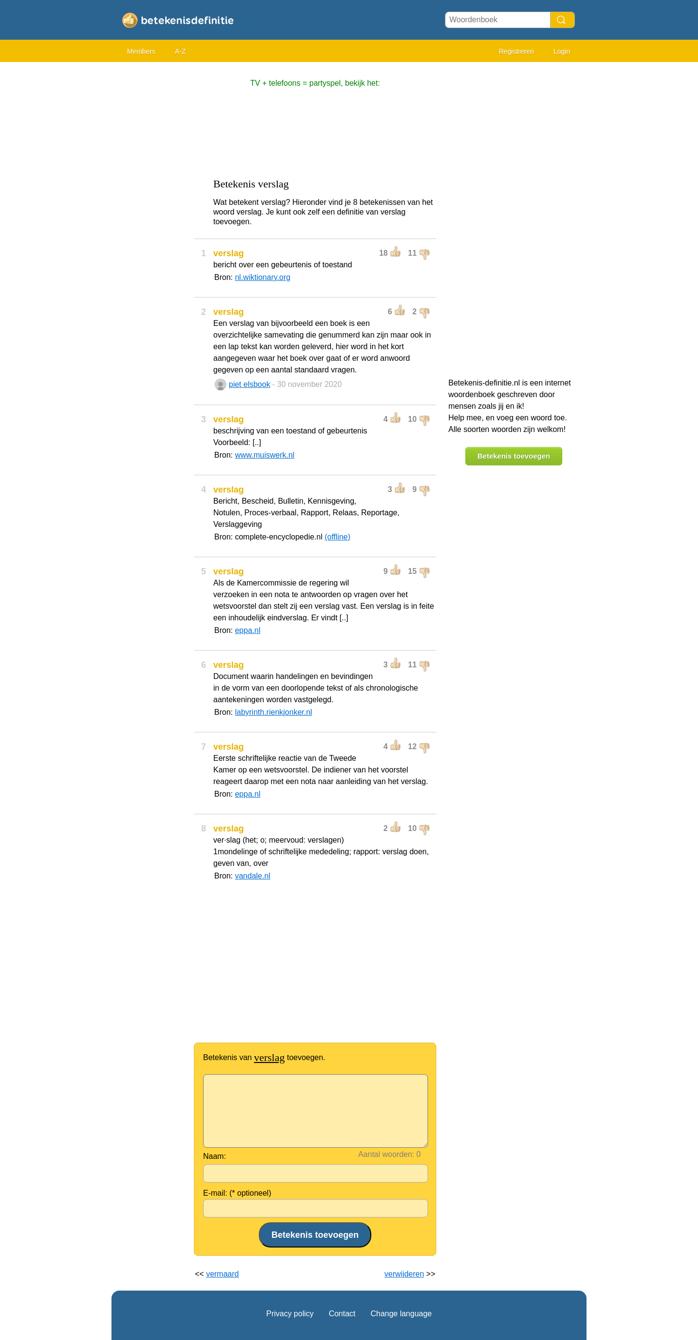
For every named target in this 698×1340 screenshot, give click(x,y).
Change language (400, 1313)
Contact (342, 1313)
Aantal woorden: (386, 1154)
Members (141, 51)
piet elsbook (249, 384)
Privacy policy (290, 1313)
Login (562, 51)
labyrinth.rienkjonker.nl (273, 712)
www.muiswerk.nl (265, 455)
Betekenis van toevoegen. (264, 1057)
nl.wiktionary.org (262, 277)
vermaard (222, 1274)
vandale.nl (252, 876)
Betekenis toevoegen (513, 456)
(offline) (337, 537)
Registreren (516, 51)
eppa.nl (248, 630)
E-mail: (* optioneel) (237, 1193)
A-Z (180, 51)
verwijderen (404, 1274)
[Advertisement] (150, 213)
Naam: (214, 1156)
